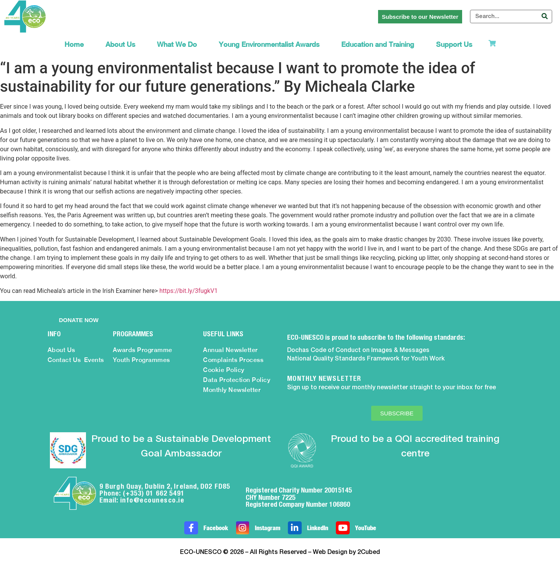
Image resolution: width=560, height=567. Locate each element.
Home (74, 44)
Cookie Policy (223, 370)
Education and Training (377, 44)
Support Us (454, 44)
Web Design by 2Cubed (346, 552)
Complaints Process (233, 360)
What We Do (177, 44)
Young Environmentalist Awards (269, 44)
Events (94, 360)
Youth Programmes (141, 360)
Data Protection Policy (236, 380)
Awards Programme (142, 350)
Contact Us (64, 360)
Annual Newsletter (230, 350)
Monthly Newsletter (232, 389)
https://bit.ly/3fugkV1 (188, 290)
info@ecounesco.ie (152, 500)
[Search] (545, 16)
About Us (120, 44)
